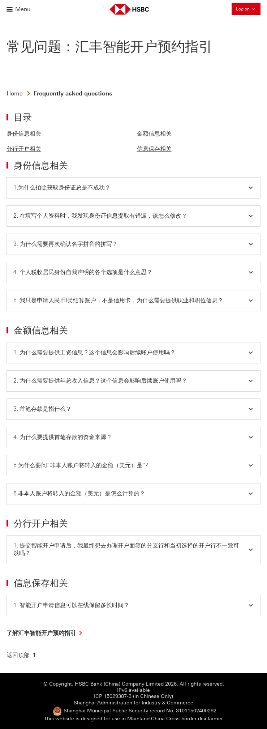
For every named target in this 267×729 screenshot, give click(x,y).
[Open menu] (19, 9)
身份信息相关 (24, 133)
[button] (133, 188)
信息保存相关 (154, 148)
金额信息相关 (154, 133)
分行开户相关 (24, 148)
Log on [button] (248, 9)
